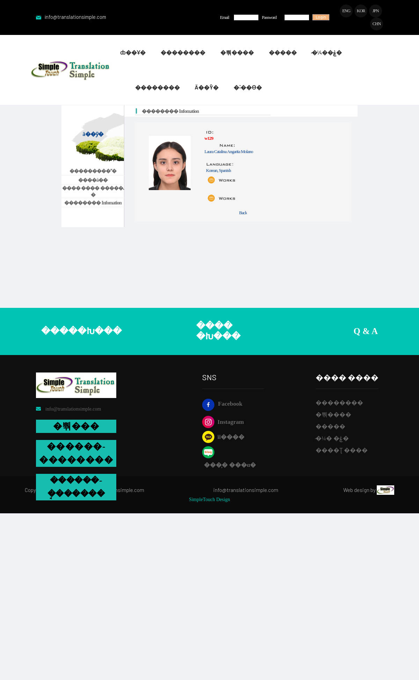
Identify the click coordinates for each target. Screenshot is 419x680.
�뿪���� (333, 415)
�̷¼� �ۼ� (332, 439)
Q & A (366, 332)
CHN (376, 24)
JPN (375, 11)
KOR (360, 11)
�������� (339, 403)
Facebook (222, 404)
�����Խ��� (81, 332)
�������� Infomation (92, 203)
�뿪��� (76, 427)
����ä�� (93, 180)
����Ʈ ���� (342, 451)
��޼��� (330, 427)
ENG (345, 11)
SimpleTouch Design (209, 500)
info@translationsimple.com (73, 17)
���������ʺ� (92, 171)
